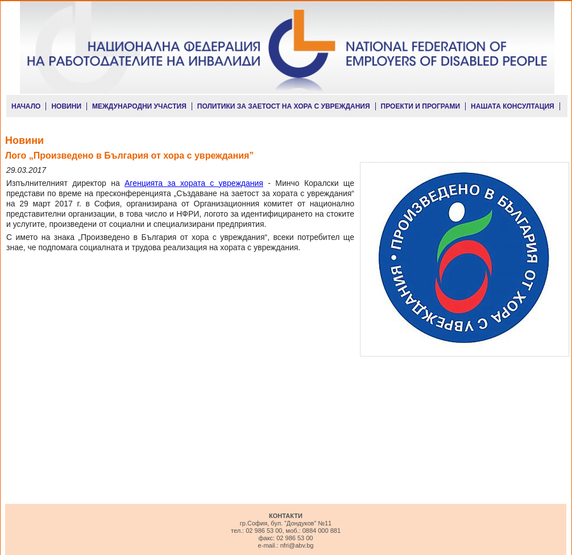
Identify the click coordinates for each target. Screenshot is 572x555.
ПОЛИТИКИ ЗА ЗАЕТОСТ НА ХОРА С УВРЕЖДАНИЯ (283, 106)
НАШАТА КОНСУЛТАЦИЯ (512, 106)
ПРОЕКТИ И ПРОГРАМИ (421, 106)
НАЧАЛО (25, 106)
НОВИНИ (66, 106)
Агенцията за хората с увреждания (194, 183)
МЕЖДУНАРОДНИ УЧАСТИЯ (139, 106)
